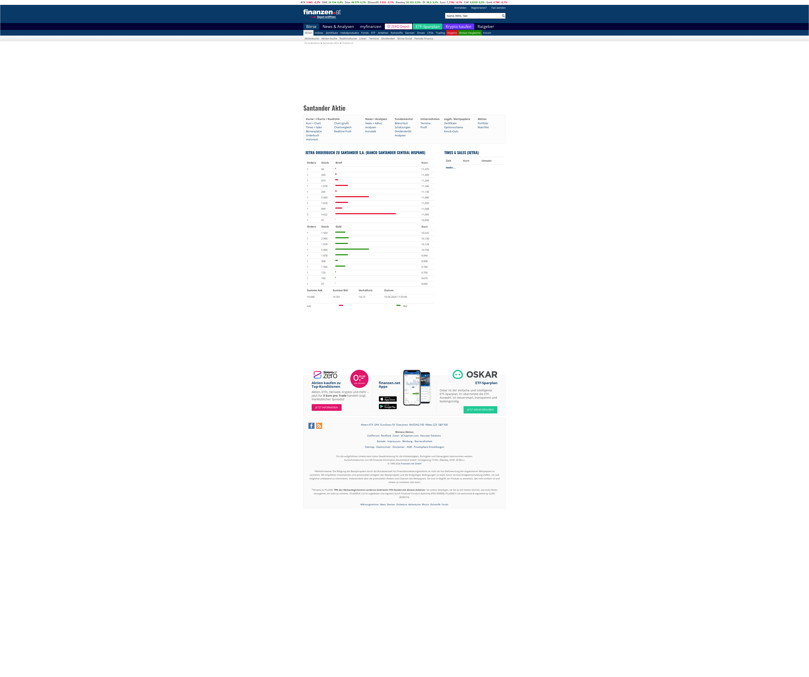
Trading (440, 33)
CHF (466, 2)
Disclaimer (399, 447)
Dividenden (388, 38)
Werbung (407, 441)
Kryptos (452, 33)
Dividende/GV (403, 131)
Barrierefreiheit (423, 441)
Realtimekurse (348, 38)
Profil (423, 127)
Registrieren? (479, 8)
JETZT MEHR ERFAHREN (480, 409)
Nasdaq (400, 2)
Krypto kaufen (458, 26)
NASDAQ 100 (416, 424)
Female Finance (423, 38)
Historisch (312, 139)
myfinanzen (370, 26)
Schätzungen (402, 127)
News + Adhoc (373, 123)
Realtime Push (342, 131)
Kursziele (370, 131)
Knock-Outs (451, 131)
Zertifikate (332, 33)
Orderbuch (312, 135)
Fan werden (498, 8)
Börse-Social (404, 38)
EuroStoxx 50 (387, 424)
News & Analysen (338, 26)
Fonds (365, 33)
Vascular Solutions (430, 435)
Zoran (396, 435)
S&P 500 (443, 424)
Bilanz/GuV (401, 123)
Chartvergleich (343, 127)
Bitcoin (425, 504)
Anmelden (460, 8)
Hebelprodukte (349, 33)
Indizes (319, 33)
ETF (373, 33)
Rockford (386, 435)
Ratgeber (486, 26)
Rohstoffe (397, 33)
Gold (489, 2)
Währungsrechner (369, 504)
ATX (303, 2)
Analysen (370, 127)
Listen (362, 38)
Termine (374, 38)
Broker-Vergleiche (470, 33)
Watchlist (483, 127)
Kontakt (381, 441)
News (383, 504)
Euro (443, 2)
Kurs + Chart (313, 123)
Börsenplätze (314, 131)
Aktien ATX (367, 424)
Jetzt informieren (326, 407)
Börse (311, 26)
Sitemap (369, 447)
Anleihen (383, 33)
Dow (347, 2)
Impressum (394, 441)
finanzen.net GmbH (411, 463)
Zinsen (421, 33)
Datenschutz (383, 447)
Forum (487, 33)
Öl (424, 2)
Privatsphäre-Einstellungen (429, 447)
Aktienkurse (312, 38)
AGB (409, 447)
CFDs (430, 33)
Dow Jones (402, 424)
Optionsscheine (453, 127)
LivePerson (373, 435)
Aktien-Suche (329, 38)
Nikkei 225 (431, 424)
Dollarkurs (401, 504)
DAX (324, 2)
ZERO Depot (400, 26)
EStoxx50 (373, 2)
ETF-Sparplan (428, 26)
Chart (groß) (341, 123)
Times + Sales (314, 127)
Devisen (410, 33)
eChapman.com (410, 435)
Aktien (308, 33)
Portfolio (483, 123)
